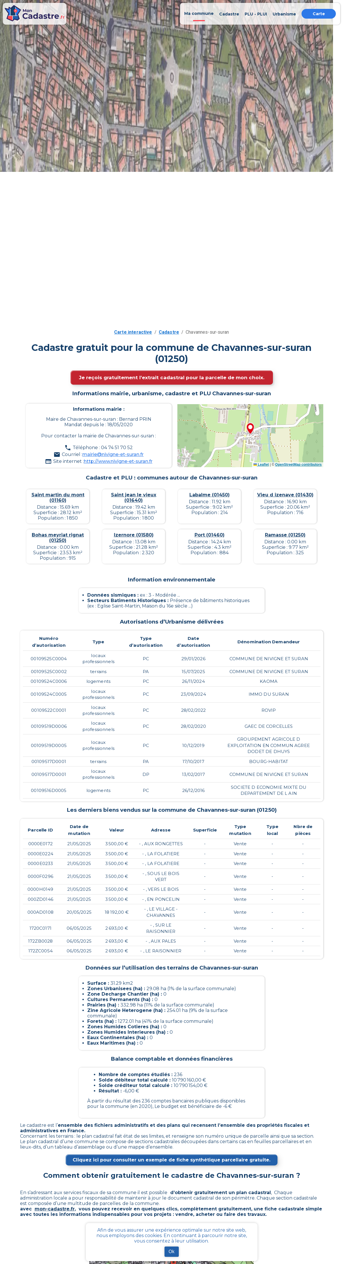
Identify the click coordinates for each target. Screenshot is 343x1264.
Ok (171, 1251)
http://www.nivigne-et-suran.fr (118, 461)
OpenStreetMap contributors (298, 465)
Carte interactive (133, 332)
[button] (250, 429)
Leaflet (261, 465)
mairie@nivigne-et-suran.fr (113, 454)
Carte (319, 13)
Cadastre (169, 332)
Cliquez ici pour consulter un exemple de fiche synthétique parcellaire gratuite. (171, 1160)
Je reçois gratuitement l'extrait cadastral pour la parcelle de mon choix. (171, 377)
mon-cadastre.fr (55, 1209)
